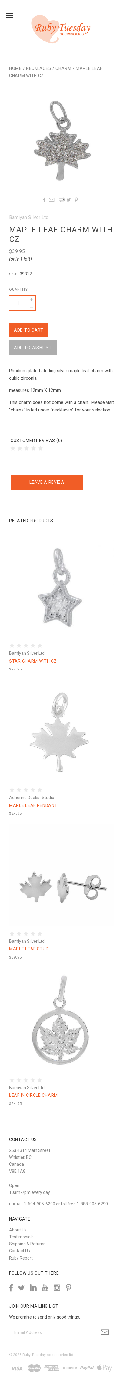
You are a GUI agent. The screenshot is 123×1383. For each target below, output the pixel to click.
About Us (18, 1229)
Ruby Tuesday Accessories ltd (47, 1355)
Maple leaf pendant (33, 805)
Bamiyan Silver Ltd (28, 217)
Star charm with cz (33, 661)
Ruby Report (21, 1258)
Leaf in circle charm (33, 1095)
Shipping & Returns (27, 1243)
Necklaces (38, 68)
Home (15, 68)
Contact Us (19, 1250)
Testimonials (21, 1236)
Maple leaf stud (29, 948)
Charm (63, 68)
